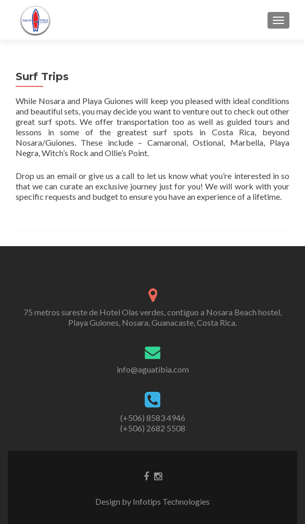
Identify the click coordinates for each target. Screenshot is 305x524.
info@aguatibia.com (153, 369)
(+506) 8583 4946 (152, 418)
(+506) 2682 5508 (152, 428)
